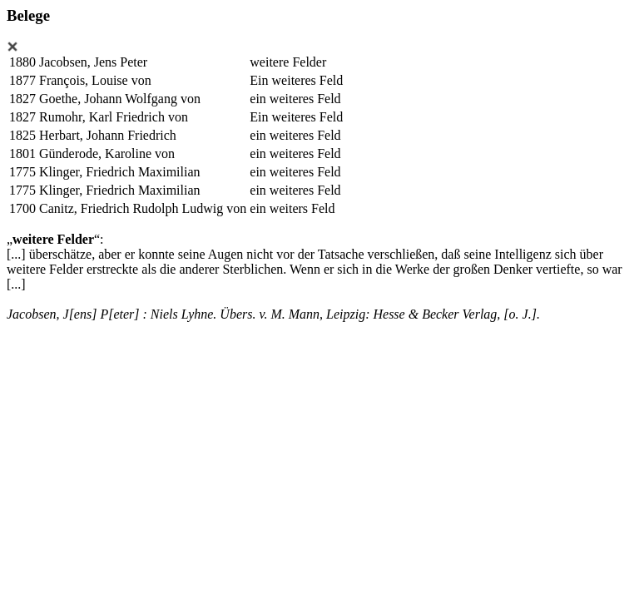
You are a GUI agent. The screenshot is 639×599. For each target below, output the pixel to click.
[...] (16, 254)
